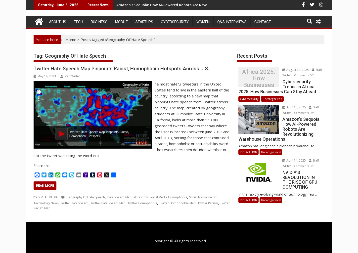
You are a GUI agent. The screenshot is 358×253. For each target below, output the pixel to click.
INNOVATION (248, 147)
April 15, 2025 (291, 107)
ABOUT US (57, 22)
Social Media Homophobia (168, 197)
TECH (78, 22)
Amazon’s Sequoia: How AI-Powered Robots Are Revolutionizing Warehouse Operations (191, 4)
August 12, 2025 (292, 70)
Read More (45, 185)
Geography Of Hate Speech (85, 197)
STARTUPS (144, 22)
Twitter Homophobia (142, 203)
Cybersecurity (175, 22)
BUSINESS (99, 22)
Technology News (46, 203)
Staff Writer (70, 76)
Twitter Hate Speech (74, 203)
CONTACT (262, 22)
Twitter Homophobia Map (177, 203)
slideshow (141, 197)
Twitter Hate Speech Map (108, 203)
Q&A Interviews (232, 22)
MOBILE (121, 22)
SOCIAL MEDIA (48, 197)
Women (203, 22)
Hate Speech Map (119, 197)
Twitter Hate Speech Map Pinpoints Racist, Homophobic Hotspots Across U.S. (121, 69)
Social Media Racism (203, 197)
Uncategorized (272, 99)
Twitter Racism (208, 203)
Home (71, 39)
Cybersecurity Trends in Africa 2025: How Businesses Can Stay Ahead (256, 78)
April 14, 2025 (291, 155)
